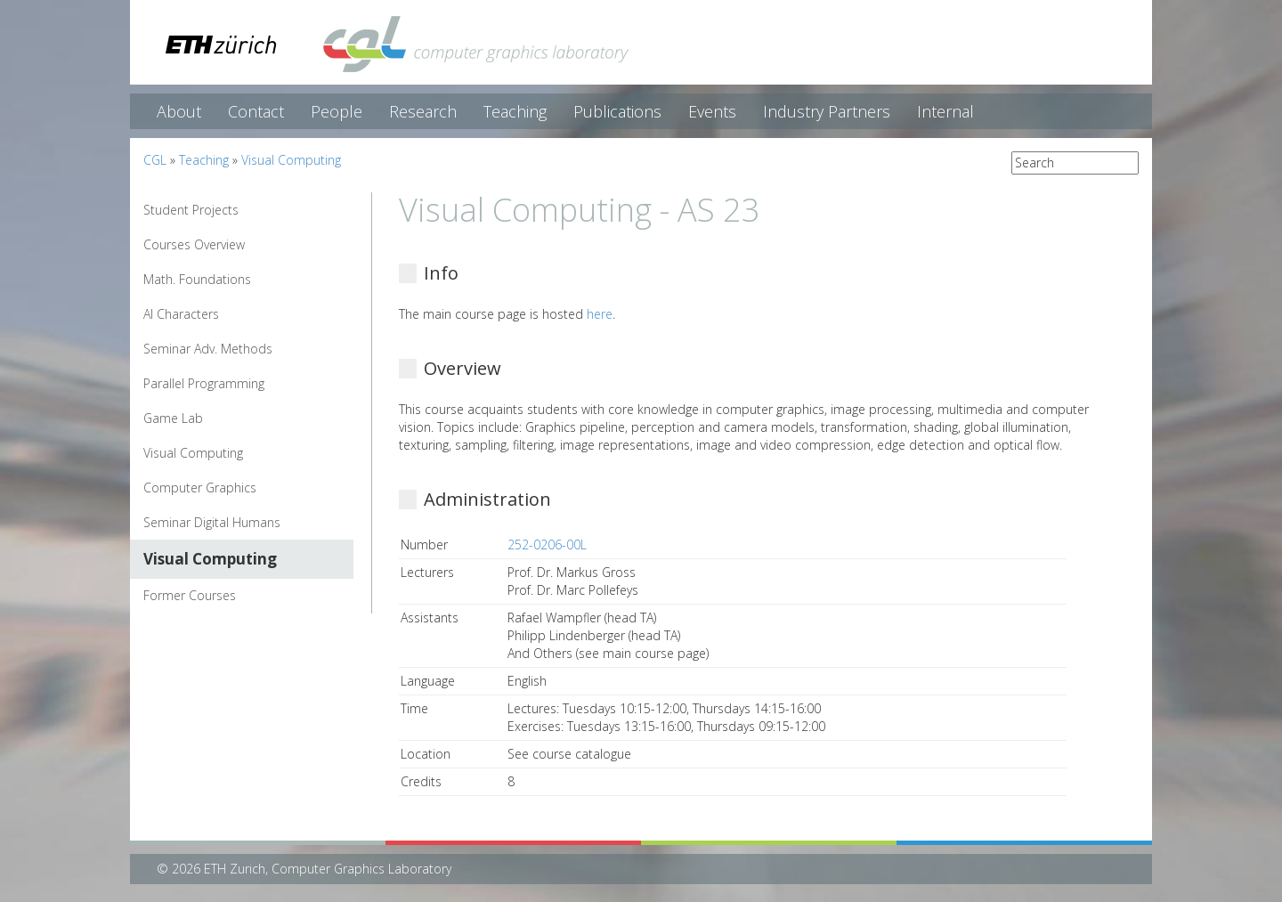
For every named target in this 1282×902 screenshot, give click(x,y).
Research (423, 111)
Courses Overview (194, 244)
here (600, 313)
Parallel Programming (203, 383)
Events (712, 111)
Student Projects (191, 209)
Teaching (515, 111)
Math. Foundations (197, 279)
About (179, 111)
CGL (154, 159)
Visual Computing (291, 159)
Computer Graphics (199, 487)
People (336, 111)
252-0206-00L (547, 544)
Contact (256, 111)
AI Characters (181, 313)
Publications (617, 111)
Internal (945, 111)
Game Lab (173, 418)
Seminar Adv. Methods (207, 348)
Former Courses (189, 595)
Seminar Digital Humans (211, 522)
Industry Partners (826, 111)
